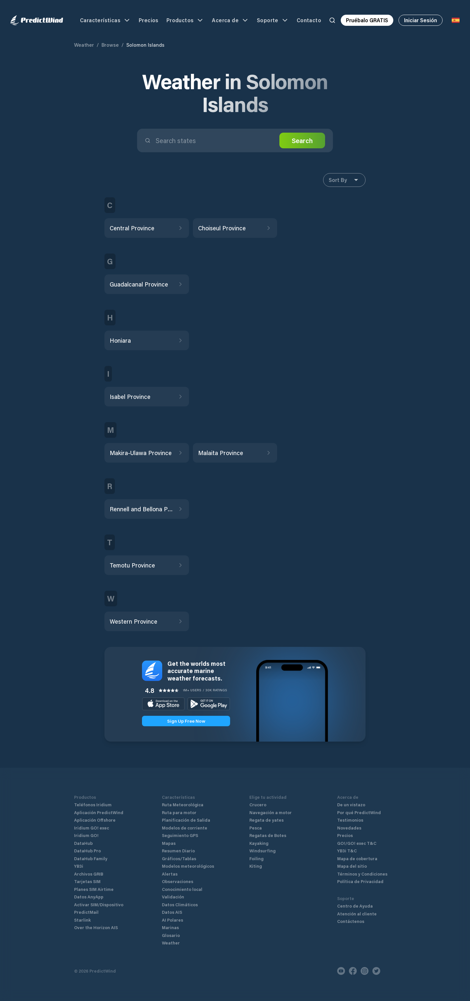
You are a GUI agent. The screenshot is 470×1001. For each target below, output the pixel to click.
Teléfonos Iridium (93, 804)
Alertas (170, 874)
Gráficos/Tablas (179, 858)
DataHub (83, 843)
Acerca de (230, 20)
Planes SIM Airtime (94, 889)
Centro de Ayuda (355, 906)
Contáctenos (350, 921)
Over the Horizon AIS (96, 927)
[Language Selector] (455, 20)
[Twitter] (376, 971)
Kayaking (258, 843)
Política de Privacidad (360, 881)
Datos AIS (172, 912)
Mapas (169, 843)
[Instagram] (364, 971)
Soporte (273, 20)
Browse (110, 44)
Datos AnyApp (88, 896)
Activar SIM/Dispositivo (98, 904)
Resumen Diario (178, 850)
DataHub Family (90, 858)
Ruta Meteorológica (182, 804)
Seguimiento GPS (180, 835)
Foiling (256, 858)
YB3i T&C (347, 850)
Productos (185, 20)
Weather (84, 44)
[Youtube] (341, 971)
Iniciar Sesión (420, 20)
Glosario (171, 935)
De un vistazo (351, 804)
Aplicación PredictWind (98, 812)
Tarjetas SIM (87, 881)
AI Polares (172, 920)
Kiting (255, 866)
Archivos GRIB (88, 874)
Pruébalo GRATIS (367, 20)
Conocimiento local (182, 889)
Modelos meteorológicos (188, 866)
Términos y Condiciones (362, 874)
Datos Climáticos (180, 904)
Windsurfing (262, 850)
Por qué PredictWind (359, 812)
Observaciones (177, 881)
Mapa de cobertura (357, 858)
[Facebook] (353, 971)
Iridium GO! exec (91, 827)
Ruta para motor (179, 812)
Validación (173, 896)
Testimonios (350, 820)
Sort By (344, 180)
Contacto (309, 20)
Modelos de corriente (184, 827)
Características (105, 20)
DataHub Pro (87, 850)
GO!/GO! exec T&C (356, 843)
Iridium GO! (86, 835)
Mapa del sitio (352, 866)
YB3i (78, 866)
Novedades (349, 827)
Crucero (257, 804)
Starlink (82, 920)
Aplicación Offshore (95, 820)
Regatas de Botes (267, 835)
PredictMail (86, 912)
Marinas (170, 927)
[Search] (332, 20)
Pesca (255, 827)
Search (302, 140)
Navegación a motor (270, 812)
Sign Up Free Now (186, 721)
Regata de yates (266, 820)
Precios (149, 20)
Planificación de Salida (186, 820)
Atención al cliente (357, 913)
